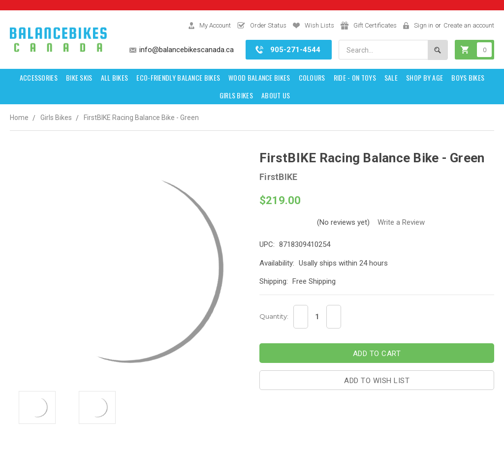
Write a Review (401, 222)
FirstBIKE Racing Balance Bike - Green (141, 117)
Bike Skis (79, 77)
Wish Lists (319, 25)
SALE (391, 77)
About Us (275, 95)
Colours (312, 77)
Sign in (423, 25)
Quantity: (273, 316)
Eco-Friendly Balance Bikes (178, 77)
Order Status (268, 25)
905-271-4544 (295, 49)
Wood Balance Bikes (259, 77)
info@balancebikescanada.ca (186, 49)
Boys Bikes (467, 77)
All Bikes (114, 77)
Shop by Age (424, 77)
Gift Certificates (375, 25)
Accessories (39, 77)
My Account (215, 25)
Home (19, 117)
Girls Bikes (236, 95)
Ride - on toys (355, 77)
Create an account (468, 25)
